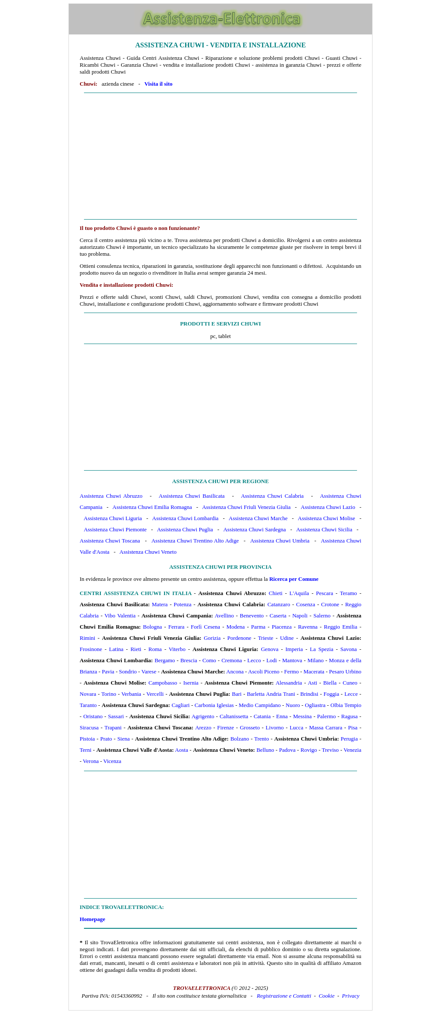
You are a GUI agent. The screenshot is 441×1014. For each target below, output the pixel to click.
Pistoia (87, 738)
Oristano (92, 716)
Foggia (331, 694)
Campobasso (163, 682)
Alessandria (289, 682)
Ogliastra (315, 705)
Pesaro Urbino (345, 671)
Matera (160, 604)
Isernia (190, 682)
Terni (85, 750)
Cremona (231, 660)
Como (209, 660)
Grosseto (250, 727)
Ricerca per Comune (293, 579)
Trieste (265, 638)
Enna (282, 716)
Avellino (224, 615)
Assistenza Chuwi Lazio (328, 507)
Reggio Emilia (340, 626)
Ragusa (349, 716)
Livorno (275, 727)
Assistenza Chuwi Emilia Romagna (152, 507)
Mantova (292, 660)
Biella (330, 682)
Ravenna (307, 626)
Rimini (87, 638)
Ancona (234, 671)
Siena (123, 738)
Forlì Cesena (205, 626)
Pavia (108, 671)
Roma (155, 649)
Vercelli (155, 694)
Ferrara (176, 626)
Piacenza (282, 626)
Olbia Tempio (345, 705)
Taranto (88, 705)
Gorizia (212, 638)
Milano (315, 660)
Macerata (314, 671)
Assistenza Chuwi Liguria (113, 518)
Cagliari (180, 705)
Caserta (278, 615)
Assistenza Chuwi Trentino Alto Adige (195, 540)
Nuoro (293, 705)
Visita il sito (158, 84)
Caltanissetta (234, 716)
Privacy (350, 995)
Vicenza (112, 761)
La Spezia (321, 649)
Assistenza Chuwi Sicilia (324, 529)
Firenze (225, 727)
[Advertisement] (220, 156)
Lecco (254, 660)
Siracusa (89, 727)
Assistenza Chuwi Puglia (185, 529)
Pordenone (239, 638)
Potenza (182, 604)
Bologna (152, 626)
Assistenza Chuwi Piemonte (115, 529)
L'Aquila (299, 593)
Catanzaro (278, 604)
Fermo (291, 671)
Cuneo (350, 682)
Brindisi (309, 694)
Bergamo (165, 660)
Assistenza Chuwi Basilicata (192, 496)
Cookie (327, 995)
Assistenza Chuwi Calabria (272, 496)
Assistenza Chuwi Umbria (280, 540)
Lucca (296, 727)
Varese (148, 671)
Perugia (349, 738)
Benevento (252, 615)
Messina (302, 716)
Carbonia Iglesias (214, 705)
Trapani (112, 727)
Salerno (322, 615)
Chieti (276, 593)
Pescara (324, 593)
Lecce (351, 694)
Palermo (326, 716)
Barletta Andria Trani (271, 694)
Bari (237, 694)
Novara (88, 694)
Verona (91, 761)
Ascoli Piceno (264, 671)
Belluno (265, 750)
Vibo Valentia (120, 615)
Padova (287, 750)
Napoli (299, 615)
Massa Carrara (325, 727)
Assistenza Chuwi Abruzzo (111, 496)
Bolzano (239, 738)
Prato (106, 738)
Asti (312, 682)
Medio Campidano (259, 705)
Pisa (352, 727)
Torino (108, 694)
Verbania (131, 694)
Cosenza (305, 604)
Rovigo (309, 750)
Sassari (116, 716)
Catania (262, 716)
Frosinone (91, 649)
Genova (269, 649)
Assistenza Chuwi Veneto (148, 552)
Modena (236, 626)
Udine (287, 638)
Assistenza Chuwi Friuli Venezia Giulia (246, 507)
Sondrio (128, 671)
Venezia (352, 750)
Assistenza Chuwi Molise (326, 518)
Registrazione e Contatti (284, 995)
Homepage (92, 919)
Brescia (188, 660)
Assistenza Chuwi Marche (258, 518)
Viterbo (177, 649)
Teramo (348, 593)
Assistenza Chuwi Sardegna (254, 529)
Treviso (330, 750)
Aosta (181, 750)
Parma (258, 626)
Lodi (271, 660)
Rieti (135, 649)
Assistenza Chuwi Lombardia (185, 518)
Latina (116, 649)
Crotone (330, 604)
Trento (261, 738)
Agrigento (203, 716)
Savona (348, 649)
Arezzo (203, 727)
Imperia (294, 649)
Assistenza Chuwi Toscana (110, 540)
